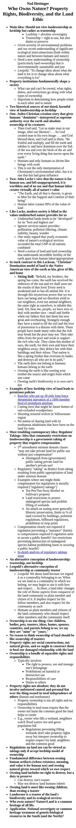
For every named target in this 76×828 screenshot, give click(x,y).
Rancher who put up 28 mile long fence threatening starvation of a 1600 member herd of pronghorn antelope (44, 399)
